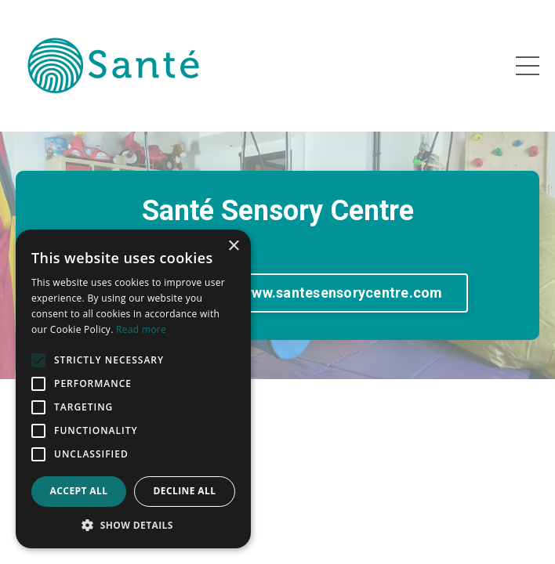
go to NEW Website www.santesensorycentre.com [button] (278, 292)
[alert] (133, 389)
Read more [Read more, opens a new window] (141, 329)
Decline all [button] (185, 490)
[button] (133, 525)
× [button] (233, 246)
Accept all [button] (79, 490)
